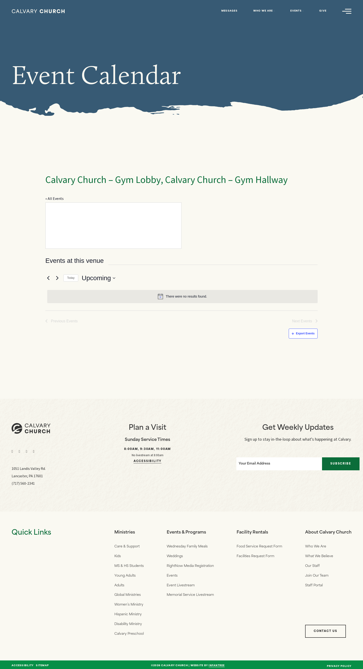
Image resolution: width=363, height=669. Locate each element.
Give (322, 11)
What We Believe (319, 556)
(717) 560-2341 (23, 483)
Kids (117, 556)
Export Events (303, 333)
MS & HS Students (129, 565)
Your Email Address (254, 463)
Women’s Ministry (128, 603)
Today (71, 278)
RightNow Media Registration (190, 565)
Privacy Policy (339, 664)
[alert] (182, 296)
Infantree (217, 663)
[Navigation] (346, 11)
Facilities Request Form (255, 556)
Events (296, 11)
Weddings (175, 556)
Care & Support (127, 546)
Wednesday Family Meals (187, 546)
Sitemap (42, 664)
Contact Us (325, 629)
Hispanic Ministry (128, 613)
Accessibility (147, 461)
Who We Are (263, 11)
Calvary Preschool (129, 632)
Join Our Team (317, 575)
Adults (119, 584)
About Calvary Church (328, 532)
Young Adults (125, 575)
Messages (229, 11)
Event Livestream (181, 584)
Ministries (124, 532)
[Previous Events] (48, 278)
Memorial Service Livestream (190, 594)
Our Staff (312, 565)
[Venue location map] (113, 225)
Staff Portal (314, 584)
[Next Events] (57, 278)
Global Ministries (127, 594)
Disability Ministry (128, 622)
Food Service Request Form (259, 546)
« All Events (54, 198)
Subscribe (341, 463)
